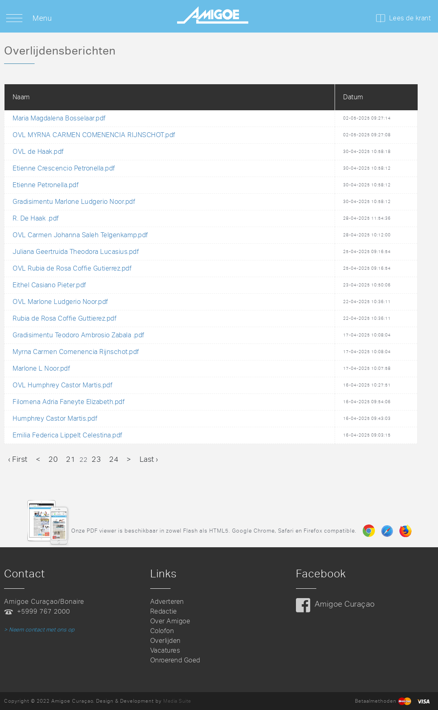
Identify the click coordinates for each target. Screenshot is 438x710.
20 (53, 459)
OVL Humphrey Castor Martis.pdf (62, 385)
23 (96, 459)
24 (113, 459)
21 (70, 459)
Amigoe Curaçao (345, 604)
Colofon (162, 631)
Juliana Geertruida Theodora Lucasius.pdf (76, 252)
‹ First (18, 459)
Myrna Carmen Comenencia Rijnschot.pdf (76, 352)
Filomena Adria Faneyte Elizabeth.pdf (69, 402)
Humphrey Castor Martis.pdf (55, 418)
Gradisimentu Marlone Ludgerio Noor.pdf (74, 201)
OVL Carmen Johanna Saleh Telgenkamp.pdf (80, 235)
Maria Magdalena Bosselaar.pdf (59, 118)
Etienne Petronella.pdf (46, 185)
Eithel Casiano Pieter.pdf (49, 285)
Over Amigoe (170, 621)
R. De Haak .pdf (36, 218)
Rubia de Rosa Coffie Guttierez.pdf (64, 318)
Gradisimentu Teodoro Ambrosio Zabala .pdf (79, 335)
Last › (149, 459)
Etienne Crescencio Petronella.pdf (64, 168)
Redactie (163, 611)
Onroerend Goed (175, 660)
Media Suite (177, 701)
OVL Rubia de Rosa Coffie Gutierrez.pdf (72, 268)
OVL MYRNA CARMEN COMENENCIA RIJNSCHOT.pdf (94, 135)
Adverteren (167, 601)
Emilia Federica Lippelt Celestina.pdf (68, 435)
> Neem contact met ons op (39, 630)
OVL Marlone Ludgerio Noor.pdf (60, 302)
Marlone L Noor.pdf (41, 368)
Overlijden (165, 640)
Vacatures (165, 650)
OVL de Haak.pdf (38, 151)
